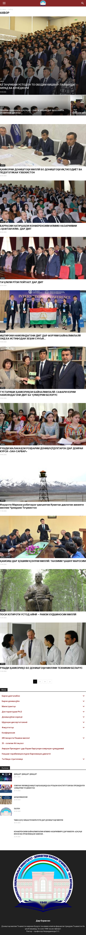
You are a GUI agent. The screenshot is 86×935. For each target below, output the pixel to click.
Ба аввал (3, 9)
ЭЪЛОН (17, 809)
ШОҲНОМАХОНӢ (20, 797)
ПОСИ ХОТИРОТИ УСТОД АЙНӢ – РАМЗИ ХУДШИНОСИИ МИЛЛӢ (38, 614)
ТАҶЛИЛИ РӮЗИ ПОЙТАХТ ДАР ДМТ (21, 282)
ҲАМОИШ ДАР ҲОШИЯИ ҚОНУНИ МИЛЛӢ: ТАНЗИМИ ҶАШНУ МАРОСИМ (43, 561)
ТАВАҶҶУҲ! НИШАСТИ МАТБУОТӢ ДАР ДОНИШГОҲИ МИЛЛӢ (38, 820)
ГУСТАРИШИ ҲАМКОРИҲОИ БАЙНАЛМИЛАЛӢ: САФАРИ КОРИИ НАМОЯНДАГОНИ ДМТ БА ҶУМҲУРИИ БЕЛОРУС (38, 393)
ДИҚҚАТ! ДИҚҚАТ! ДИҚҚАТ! (25, 774)
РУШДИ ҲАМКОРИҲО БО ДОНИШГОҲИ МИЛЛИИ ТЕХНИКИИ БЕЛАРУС (41, 668)
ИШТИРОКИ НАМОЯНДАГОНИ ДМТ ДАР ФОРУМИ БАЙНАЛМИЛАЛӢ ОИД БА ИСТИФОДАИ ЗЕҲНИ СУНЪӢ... (40, 337)
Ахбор (75, 109)
